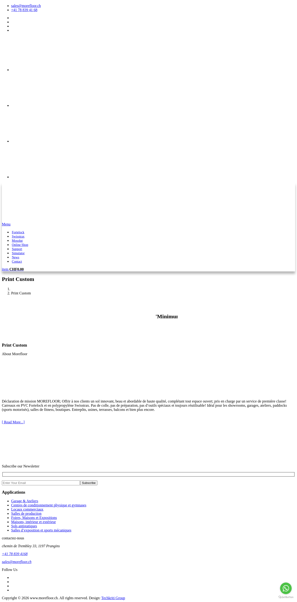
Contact (17, 261)
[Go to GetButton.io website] (285, 597)
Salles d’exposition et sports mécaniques (41, 530)
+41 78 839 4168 (15, 554)
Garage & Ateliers (24, 501)
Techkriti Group (113, 598)
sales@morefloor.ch (26, 6)
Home (15, 289)
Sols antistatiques (24, 526)
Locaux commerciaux (27, 509)
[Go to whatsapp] (286, 588)
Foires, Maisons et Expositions (34, 518)
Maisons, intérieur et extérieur (33, 522)
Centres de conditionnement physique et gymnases (48, 505)
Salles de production (26, 513)
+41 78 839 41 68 (24, 10)
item (13, 269)
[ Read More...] (13, 422)
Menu (6, 224)
